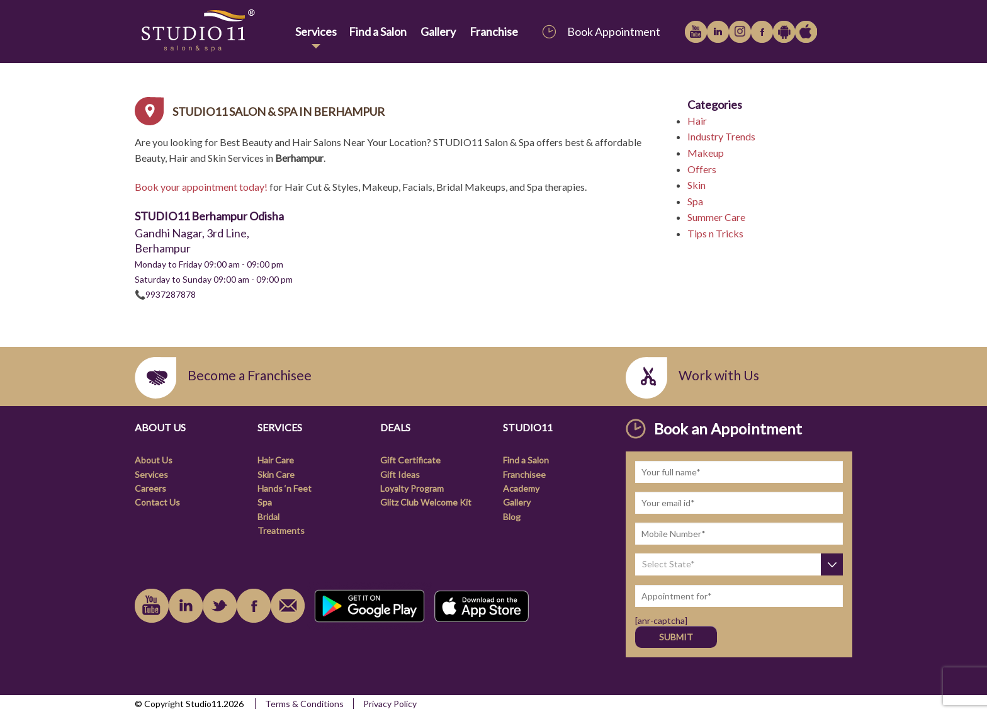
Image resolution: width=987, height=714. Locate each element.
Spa (695, 201)
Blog (512, 516)
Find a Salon (378, 31)
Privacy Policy (390, 703)
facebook (762, 32)
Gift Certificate (410, 460)
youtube (696, 32)
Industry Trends (721, 136)
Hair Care (275, 460)
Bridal (268, 516)
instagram (740, 32)
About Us (153, 460)
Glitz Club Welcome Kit (425, 502)
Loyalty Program (412, 488)
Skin (696, 185)
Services (316, 31)
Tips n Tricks (715, 233)
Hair (697, 121)
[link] (212, 31)
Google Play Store (784, 32)
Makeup (705, 153)
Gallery (438, 31)
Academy (521, 488)
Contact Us (157, 502)
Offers (701, 169)
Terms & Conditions (304, 703)
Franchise (494, 31)
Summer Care (716, 217)
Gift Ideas (400, 474)
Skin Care (276, 474)
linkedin (718, 32)
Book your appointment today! (201, 187)
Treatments (281, 530)
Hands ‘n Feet (284, 488)
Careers (150, 488)
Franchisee (524, 474)
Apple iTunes (806, 32)
